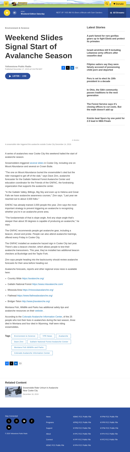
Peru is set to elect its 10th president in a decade (101, 80)
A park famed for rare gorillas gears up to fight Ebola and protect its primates (106, 39)
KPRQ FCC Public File (82, 422)
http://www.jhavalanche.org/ (36, 301)
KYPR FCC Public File (109, 422)
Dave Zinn (18, 342)
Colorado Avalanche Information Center (42, 316)
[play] (7, 12)
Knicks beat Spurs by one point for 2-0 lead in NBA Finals (106, 119)
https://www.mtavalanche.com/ (47, 284)
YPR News (47, 336)
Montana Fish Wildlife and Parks (29, 347)
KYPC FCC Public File (82, 434)
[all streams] (117, 13)
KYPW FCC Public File (109, 428)
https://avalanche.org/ (33, 278)
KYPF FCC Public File (82, 440)
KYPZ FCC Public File (109, 440)
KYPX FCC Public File (109, 434)
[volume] (14, 13)
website (39, 310)
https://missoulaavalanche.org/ (38, 290)
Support (49, 428)
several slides (37, 163)
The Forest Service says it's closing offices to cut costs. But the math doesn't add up (104, 107)
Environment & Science (17, 28)
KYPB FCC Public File (82, 428)
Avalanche (63, 336)
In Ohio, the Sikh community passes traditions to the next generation (102, 93)
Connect (49, 440)
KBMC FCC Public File (82, 417)
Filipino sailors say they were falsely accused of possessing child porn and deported (103, 67)
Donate (120, 4)
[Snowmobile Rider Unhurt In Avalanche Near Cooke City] (13, 391)
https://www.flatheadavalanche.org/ (35, 295)
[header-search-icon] (106, 3)
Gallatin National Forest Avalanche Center (49, 342)
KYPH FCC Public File (82, 445)
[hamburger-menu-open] (6, 3)
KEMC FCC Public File (55, 445)
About (48, 434)
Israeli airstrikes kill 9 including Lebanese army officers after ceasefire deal (104, 53)
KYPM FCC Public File (109, 417)
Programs (50, 422)
